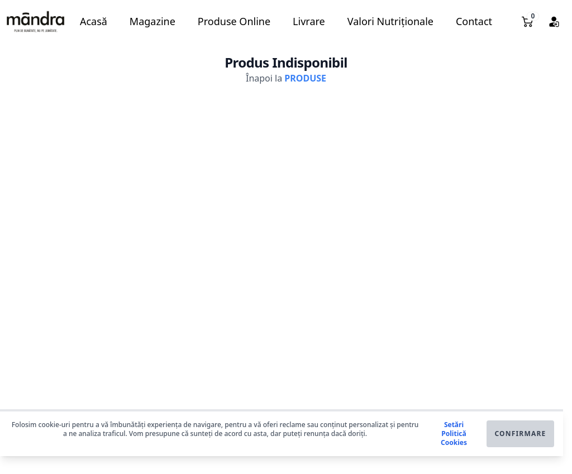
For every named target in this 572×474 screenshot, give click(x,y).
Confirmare (520, 433)
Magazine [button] (152, 21)
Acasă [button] (93, 21)
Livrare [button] (309, 21)
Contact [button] (474, 21)
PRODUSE (305, 78)
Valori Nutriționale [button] (390, 21)
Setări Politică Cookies (454, 433)
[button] (35, 21)
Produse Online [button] (234, 21)
